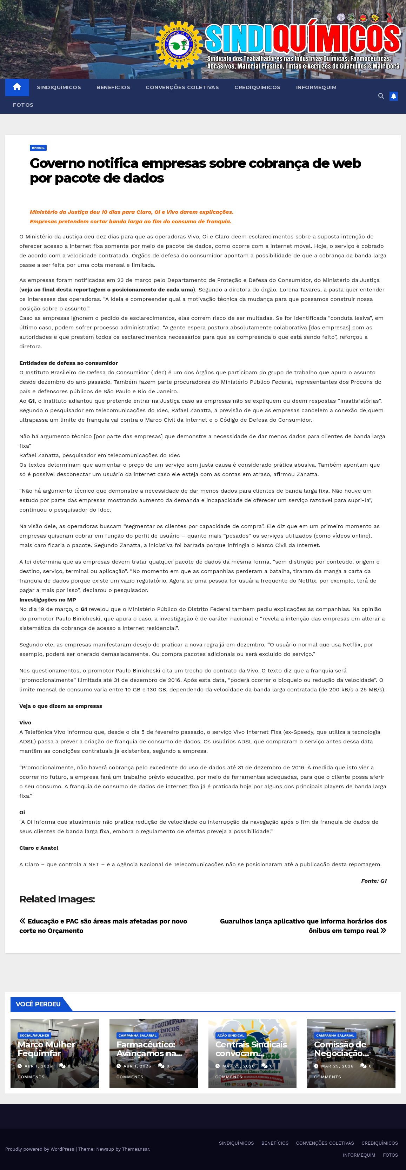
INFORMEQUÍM (316, 87)
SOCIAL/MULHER (34, 1035)
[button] (381, 96)
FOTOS (23, 105)
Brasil (38, 148)
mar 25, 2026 (238, 1066)
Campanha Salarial (138, 1035)
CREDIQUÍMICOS (257, 87)
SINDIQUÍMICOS (59, 87)
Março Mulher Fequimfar (46, 1048)
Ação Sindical (231, 1035)
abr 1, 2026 (39, 1066)
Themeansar (135, 1149)
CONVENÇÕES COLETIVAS (182, 87)
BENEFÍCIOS (113, 87)
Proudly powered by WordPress (40, 1149)
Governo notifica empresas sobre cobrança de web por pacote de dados (195, 170)
